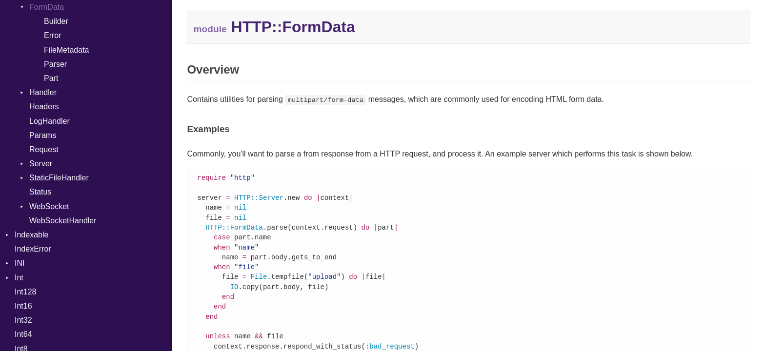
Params (42, 135)
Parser (55, 64)
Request (44, 149)
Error (52, 35)
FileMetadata (66, 50)
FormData (46, 7)
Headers (44, 106)
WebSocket (49, 206)
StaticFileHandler (59, 178)
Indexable (31, 235)
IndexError (33, 249)
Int (19, 277)
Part (51, 78)
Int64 (23, 334)
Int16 (23, 306)
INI (19, 263)
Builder (56, 21)
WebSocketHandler (63, 220)
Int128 (25, 292)
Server (40, 163)
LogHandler (49, 121)
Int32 (23, 320)
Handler (43, 92)
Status (40, 192)
